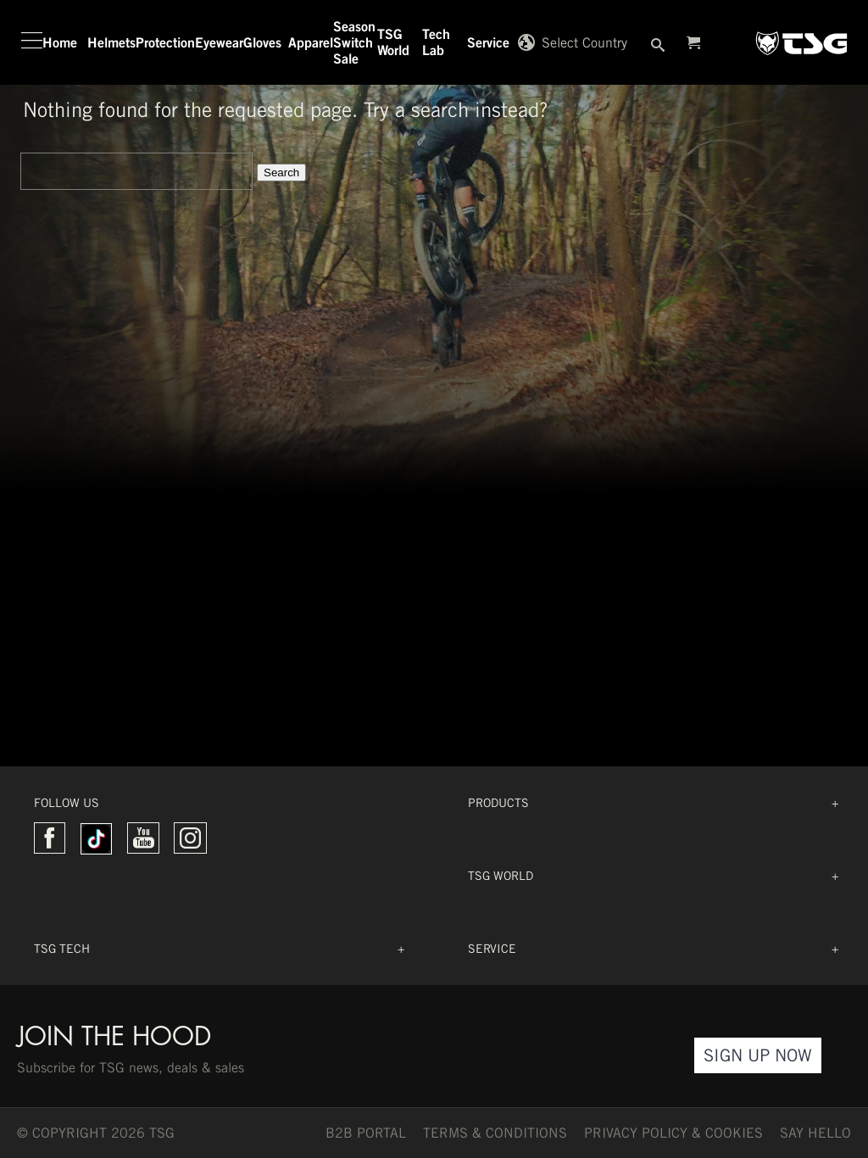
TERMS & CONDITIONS (495, 1133)
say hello (815, 1133)
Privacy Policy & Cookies (673, 1133)
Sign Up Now (758, 1055)
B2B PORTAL (366, 1133)
